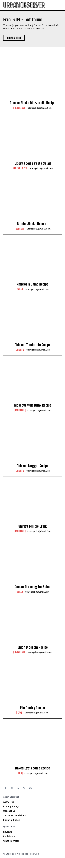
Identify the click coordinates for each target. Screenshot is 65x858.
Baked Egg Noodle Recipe (32, 768)
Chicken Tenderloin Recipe (33, 345)
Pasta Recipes (20, 168)
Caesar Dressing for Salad (33, 587)
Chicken (20, 349)
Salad (20, 289)
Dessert (20, 228)
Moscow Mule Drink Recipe (32, 405)
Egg (20, 773)
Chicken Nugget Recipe (33, 466)
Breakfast (20, 108)
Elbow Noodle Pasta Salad (32, 163)
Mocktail (20, 410)
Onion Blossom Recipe (32, 647)
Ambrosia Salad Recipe (32, 284)
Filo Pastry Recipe (32, 708)
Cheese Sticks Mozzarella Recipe (32, 103)
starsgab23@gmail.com (40, 108)
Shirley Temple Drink (32, 526)
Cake (20, 712)
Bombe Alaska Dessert (32, 224)
